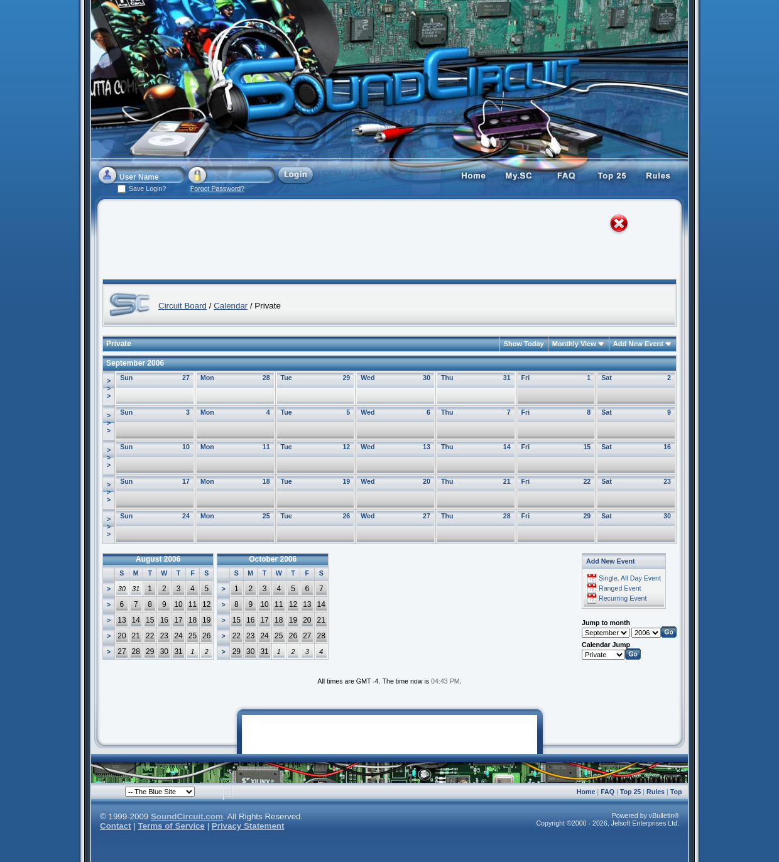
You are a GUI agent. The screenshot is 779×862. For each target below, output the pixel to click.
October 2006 (273, 559)
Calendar (231, 305)
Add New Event (638, 343)
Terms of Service (171, 826)
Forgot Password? (217, 188)
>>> (109, 388)
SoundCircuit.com (187, 816)
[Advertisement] (378, 242)
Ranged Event (620, 588)
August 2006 (158, 559)
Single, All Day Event (630, 578)
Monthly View (574, 343)
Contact (115, 826)
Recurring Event (622, 598)
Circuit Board (182, 305)
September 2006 (135, 363)
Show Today (524, 343)
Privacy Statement (248, 826)
